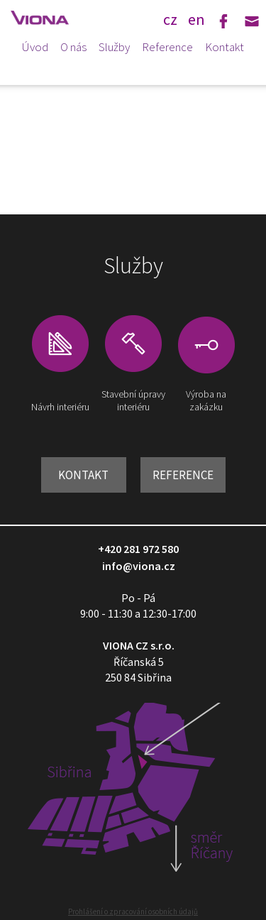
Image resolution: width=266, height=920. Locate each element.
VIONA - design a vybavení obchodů (46, 18)
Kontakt (224, 47)
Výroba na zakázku (206, 400)
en (196, 18)
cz (170, 18)
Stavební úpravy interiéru (133, 400)
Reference (167, 47)
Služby (114, 47)
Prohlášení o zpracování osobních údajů (133, 911)
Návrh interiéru (60, 406)
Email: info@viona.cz (252, 21)
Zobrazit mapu (133, 802)
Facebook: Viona (223, 21)
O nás (73, 47)
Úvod (35, 47)
